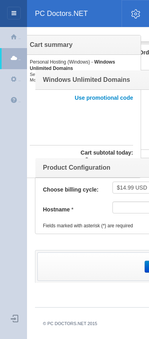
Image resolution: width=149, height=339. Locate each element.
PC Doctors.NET (61, 13)
